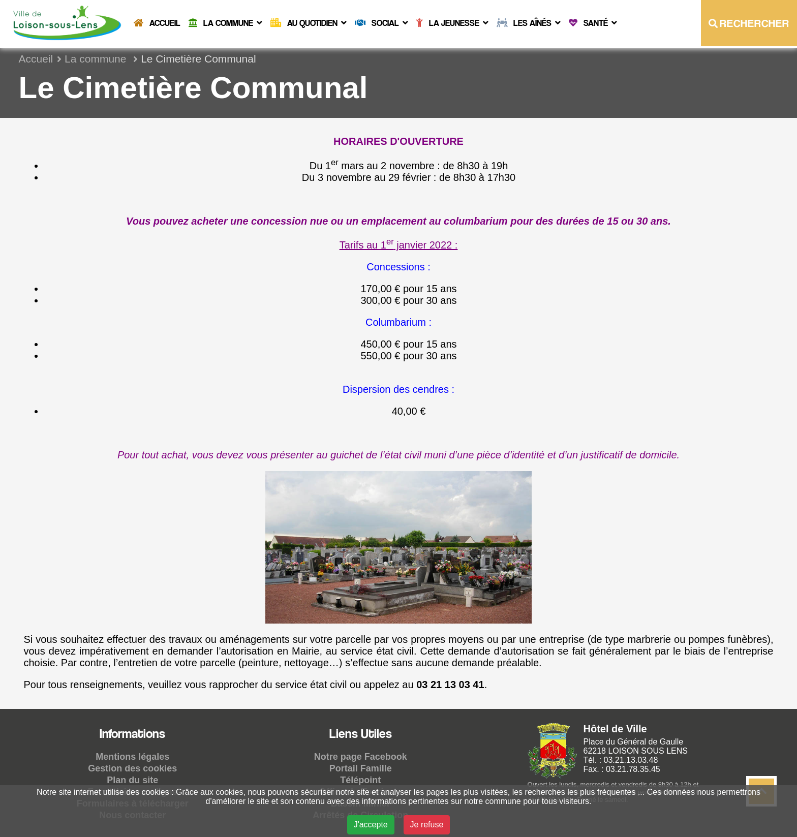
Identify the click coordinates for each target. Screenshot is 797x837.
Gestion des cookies (132, 768)
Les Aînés (529, 23)
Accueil (157, 23)
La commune (225, 23)
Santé (593, 23)
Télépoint (360, 780)
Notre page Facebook (360, 757)
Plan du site (132, 780)
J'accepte (371, 824)
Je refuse (427, 824)
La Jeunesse (452, 23)
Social (381, 23)
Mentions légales (132, 757)
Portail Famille (360, 768)
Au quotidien (308, 23)
